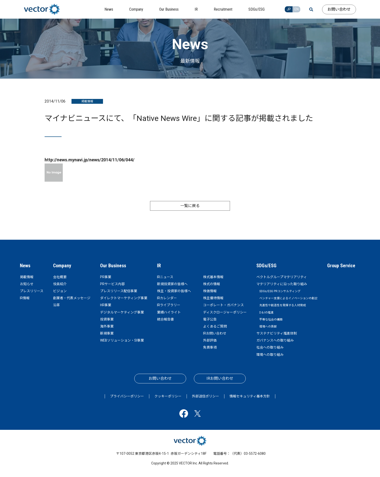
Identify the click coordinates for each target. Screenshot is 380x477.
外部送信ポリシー (205, 396)
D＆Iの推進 (266, 312)
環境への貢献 (268, 326)
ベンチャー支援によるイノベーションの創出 (288, 298)
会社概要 (60, 277)
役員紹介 (60, 284)
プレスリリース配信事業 (118, 291)
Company (62, 265)
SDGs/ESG (266, 265)
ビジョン (60, 291)
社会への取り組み (270, 347)
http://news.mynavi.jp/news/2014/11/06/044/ (90, 159)
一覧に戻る (190, 205)
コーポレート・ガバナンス (223, 305)
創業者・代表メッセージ (71, 298)
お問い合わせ (339, 9)
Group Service (341, 265)
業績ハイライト (169, 312)
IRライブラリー (168, 305)
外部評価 (210, 340)
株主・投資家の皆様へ (174, 291)
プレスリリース (31, 291)
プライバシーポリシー (127, 396)
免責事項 (210, 347)
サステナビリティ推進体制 (276, 333)
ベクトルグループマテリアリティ (281, 277)
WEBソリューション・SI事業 (122, 340)
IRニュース (165, 277)
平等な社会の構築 (271, 319)
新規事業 (107, 333)
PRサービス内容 (112, 284)
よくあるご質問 (215, 326)
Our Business (113, 265)
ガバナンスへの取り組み (275, 340)
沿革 (56, 305)
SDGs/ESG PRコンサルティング (280, 291)
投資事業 (107, 319)
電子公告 (210, 319)
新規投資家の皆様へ (172, 284)
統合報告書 (165, 319)
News (25, 265)
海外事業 (107, 326)
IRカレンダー (167, 298)
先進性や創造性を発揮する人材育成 (282, 305)
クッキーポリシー (168, 396)
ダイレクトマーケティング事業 (123, 298)
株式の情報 (211, 284)
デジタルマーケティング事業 (122, 312)
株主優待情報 (213, 298)
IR (159, 265)
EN (296, 9)
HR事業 (105, 305)
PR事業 (105, 277)
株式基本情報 (213, 277)
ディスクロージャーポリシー (225, 312)
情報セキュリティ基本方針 (250, 396)
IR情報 (25, 298)
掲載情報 (26, 277)
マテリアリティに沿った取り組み (281, 284)
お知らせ (26, 284)
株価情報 (210, 291)
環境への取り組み (270, 355)
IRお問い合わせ (214, 333)
